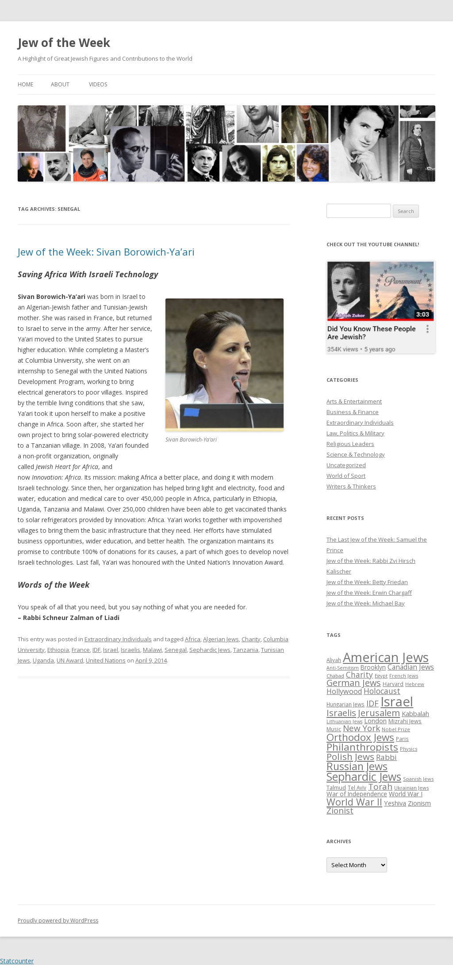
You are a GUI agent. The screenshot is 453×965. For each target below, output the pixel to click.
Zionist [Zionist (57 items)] (339, 810)
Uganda (43, 660)
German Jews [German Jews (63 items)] (353, 683)
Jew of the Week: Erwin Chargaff (369, 593)
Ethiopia (58, 650)
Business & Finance (352, 412)
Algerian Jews (221, 639)
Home (25, 84)
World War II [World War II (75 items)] (354, 801)
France (81, 650)
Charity (251, 639)
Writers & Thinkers (351, 486)
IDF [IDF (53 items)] (372, 703)
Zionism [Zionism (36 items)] (419, 802)
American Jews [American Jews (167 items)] (386, 657)
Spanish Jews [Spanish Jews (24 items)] (418, 778)
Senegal (176, 650)
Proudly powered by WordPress (58, 920)
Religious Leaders (350, 444)
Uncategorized (346, 465)
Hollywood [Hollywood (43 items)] (344, 691)
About (60, 84)
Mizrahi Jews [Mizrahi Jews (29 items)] (405, 721)
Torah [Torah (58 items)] (380, 786)
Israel (110, 650)
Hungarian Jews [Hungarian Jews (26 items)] (345, 704)
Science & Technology (355, 454)
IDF (96, 650)
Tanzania (245, 650)
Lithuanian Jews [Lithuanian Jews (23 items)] (344, 721)
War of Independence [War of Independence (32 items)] (356, 794)
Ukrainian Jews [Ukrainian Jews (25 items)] (411, 787)
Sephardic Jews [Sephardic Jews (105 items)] (363, 776)
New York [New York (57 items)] (361, 728)
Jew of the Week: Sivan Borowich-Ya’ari (106, 251)
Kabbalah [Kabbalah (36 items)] (415, 713)
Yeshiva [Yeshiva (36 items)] (395, 802)
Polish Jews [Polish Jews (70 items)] (350, 756)
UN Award (70, 660)
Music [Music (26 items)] (333, 728)
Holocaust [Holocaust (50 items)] (382, 691)
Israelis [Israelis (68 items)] (341, 712)
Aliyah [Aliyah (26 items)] (333, 659)
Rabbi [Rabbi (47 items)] (386, 757)
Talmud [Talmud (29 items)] (336, 787)
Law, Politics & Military (355, 433)
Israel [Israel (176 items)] (396, 701)
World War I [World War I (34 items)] (405, 794)
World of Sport (345, 476)
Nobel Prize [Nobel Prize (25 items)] (396, 729)
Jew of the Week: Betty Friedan (367, 582)
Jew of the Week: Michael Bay (365, 603)
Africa (192, 639)
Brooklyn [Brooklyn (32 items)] (373, 667)
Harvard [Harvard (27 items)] (393, 684)
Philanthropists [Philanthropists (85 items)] (362, 747)
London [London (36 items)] (375, 720)
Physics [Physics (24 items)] (408, 748)
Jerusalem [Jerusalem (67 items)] (379, 712)
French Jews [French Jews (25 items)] (403, 675)
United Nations (106, 660)
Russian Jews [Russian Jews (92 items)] (357, 766)
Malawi (152, 650)
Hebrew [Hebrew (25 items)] (414, 684)
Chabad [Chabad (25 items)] (335, 675)
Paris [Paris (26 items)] (402, 738)
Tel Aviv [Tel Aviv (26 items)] (357, 787)
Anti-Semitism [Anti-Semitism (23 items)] (342, 668)
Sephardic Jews (209, 650)
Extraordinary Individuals (118, 639)
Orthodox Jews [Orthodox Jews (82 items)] (360, 737)
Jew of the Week (64, 42)
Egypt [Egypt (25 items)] (381, 675)
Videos (98, 84)
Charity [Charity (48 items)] (359, 674)
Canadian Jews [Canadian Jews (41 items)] (411, 667)
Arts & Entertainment (354, 401)
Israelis (130, 650)
